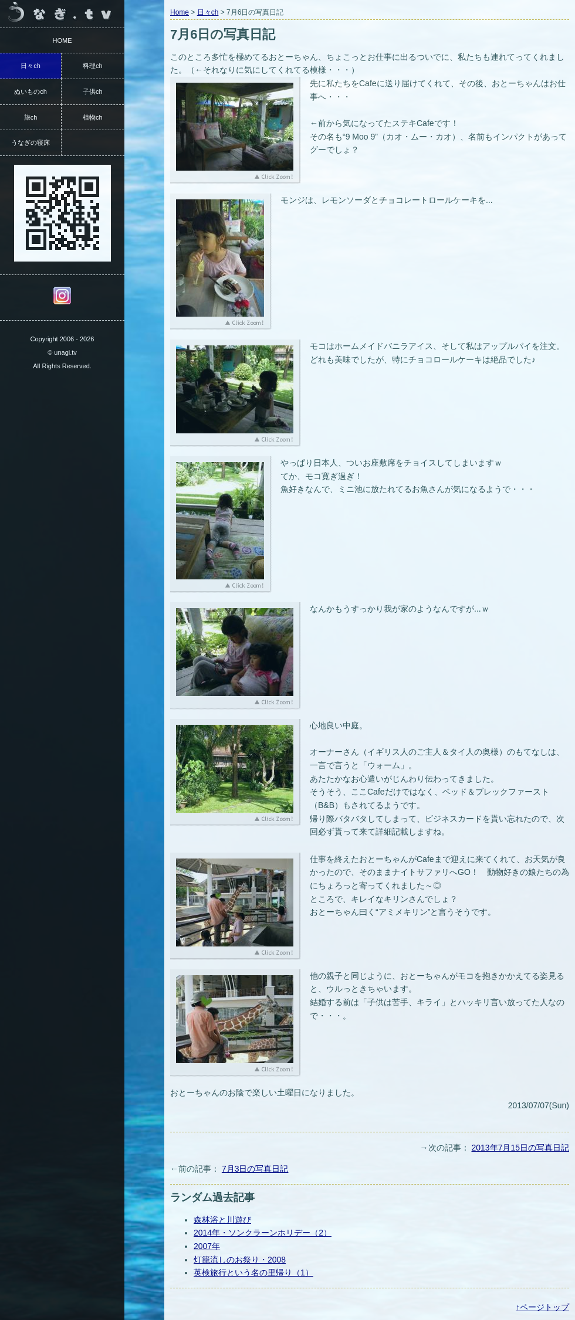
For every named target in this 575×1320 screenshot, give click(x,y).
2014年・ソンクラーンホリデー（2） (263, 1232)
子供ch (93, 91)
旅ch (31, 117)
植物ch (93, 117)
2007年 (207, 1246)
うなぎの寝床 (30, 142)
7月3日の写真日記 (255, 1168)
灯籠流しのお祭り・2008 (240, 1259)
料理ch (93, 65)
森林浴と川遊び (222, 1219)
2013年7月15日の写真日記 (520, 1147)
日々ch (208, 12)
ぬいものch (30, 91)
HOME (62, 40)
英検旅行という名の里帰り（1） (253, 1272)
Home (179, 12)
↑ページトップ (542, 1307)
